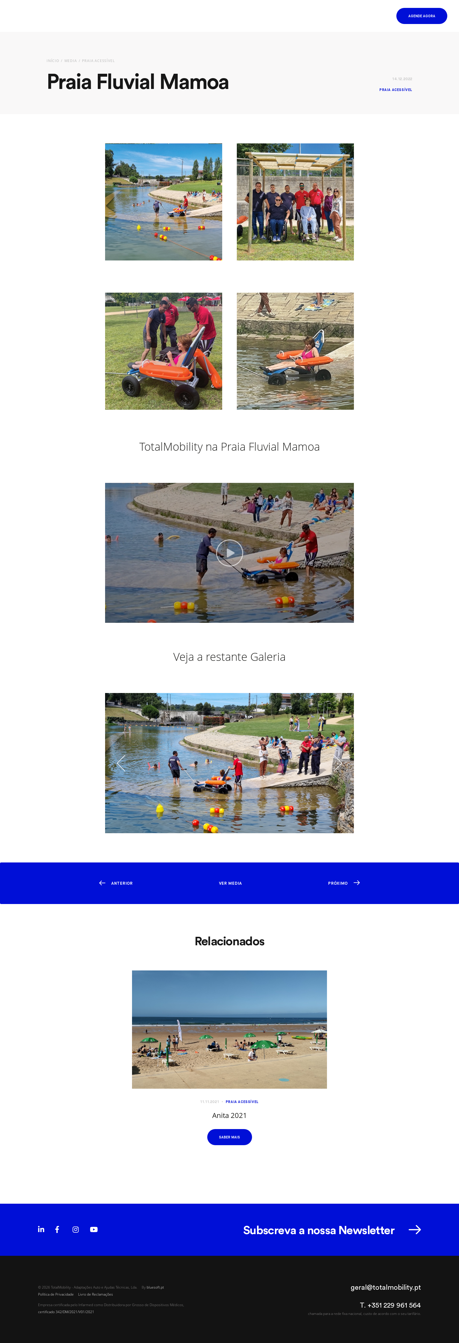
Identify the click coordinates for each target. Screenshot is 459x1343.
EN (362, 16)
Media (70, 60)
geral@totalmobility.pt (386, 1287)
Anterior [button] (122, 883)
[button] (380, 16)
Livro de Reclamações (95, 1294)
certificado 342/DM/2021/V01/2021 (66, 1311)
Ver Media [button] (230, 883)
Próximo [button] (338, 883)
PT (354, 16)
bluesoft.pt (155, 1287)
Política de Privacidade (56, 1294)
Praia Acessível (98, 60)
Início (53, 60)
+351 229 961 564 (394, 1305)
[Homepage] (35, 16)
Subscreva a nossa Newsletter (318, 1229)
